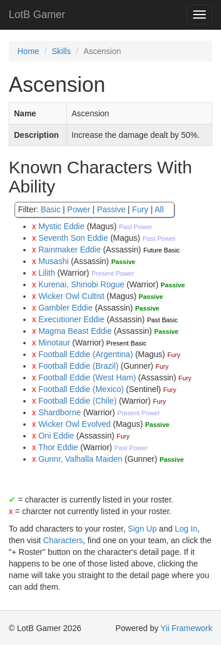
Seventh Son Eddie (73, 238)
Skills (61, 51)
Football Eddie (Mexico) (81, 389)
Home (28, 51)
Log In (186, 528)
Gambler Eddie (65, 307)
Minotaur (54, 342)
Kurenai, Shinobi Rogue (81, 284)
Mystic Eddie (61, 226)
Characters (63, 540)
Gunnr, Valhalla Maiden (80, 459)
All (159, 209)
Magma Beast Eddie (75, 331)
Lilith (46, 272)
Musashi (53, 261)
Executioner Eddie (71, 319)
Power (79, 209)
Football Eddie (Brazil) (78, 365)
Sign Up (142, 528)
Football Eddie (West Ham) (87, 377)
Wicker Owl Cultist (71, 296)
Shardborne (59, 412)
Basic (50, 209)
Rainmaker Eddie (69, 249)
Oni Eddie (56, 435)
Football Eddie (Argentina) (85, 354)
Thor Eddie (58, 447)
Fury (140, 209)
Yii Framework (186, 628)
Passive (111, 209)
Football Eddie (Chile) (77, 400)
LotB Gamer (37, 14)
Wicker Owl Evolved (74, 424)
